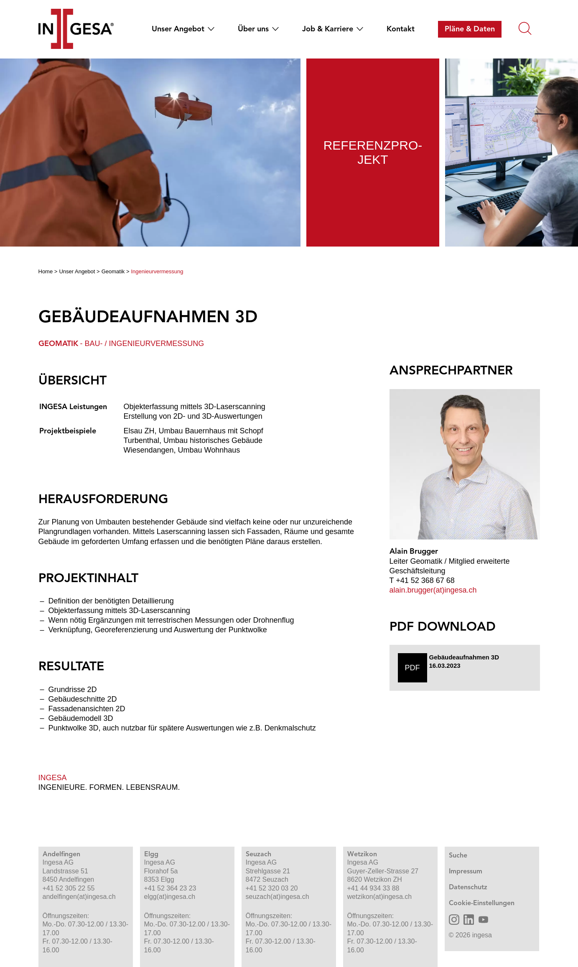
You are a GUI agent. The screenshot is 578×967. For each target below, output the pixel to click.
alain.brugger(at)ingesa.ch (433, 590)
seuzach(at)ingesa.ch (277, 896)
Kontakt (401, 29)
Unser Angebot (178, 29)
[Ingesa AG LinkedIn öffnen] (468, 919)
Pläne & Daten (470, 29)
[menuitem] (179, 29)
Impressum (465, 871)
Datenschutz (468, 887)
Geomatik (113, 271)
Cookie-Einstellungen (481, 903)
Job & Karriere (327, 29)
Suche (458, 855)
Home (45, 271)
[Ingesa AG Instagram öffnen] (454, 919)
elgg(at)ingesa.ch (170, 896)
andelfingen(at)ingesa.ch (79, 896)
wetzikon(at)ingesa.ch (379, 896)
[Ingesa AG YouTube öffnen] (483, 919)
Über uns (253, 29)
